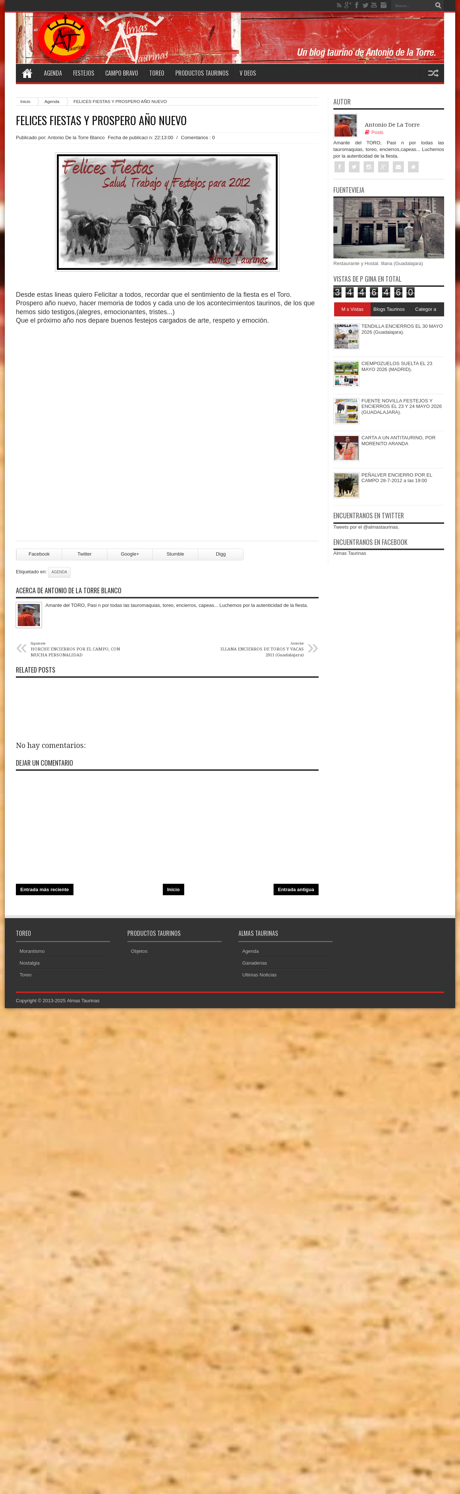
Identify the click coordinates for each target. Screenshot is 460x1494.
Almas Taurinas (349, 553)
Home (27, 73)
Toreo (156, 73)
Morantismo (32, 951)
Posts (374, 132)
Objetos (139, 951)
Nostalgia (30, 963)
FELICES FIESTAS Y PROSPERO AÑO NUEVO (101, 120)
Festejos (83, 73)
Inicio (25, 101)
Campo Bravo (121, 73)
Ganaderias (254, 963)
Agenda (53, 73)
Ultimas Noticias (259, 975)
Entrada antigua (296, 890)
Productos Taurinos (202, 73)
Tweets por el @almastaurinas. (366, 527)
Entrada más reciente (44, 890)
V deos (248, 73)
